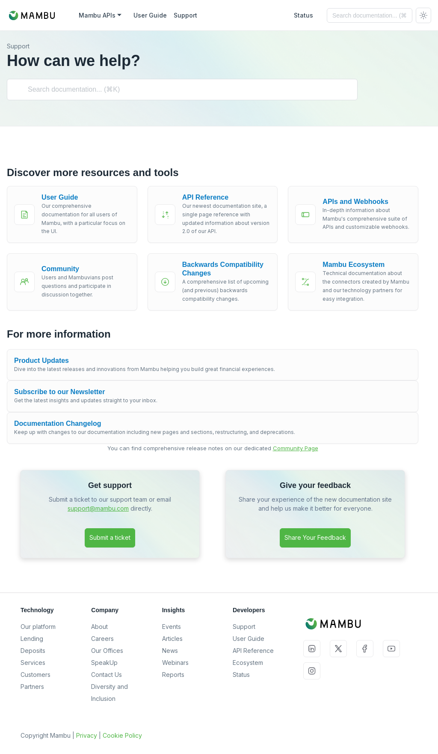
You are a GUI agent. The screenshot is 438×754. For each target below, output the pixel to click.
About (99, 626)
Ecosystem (248, 662)
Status (241, 674)
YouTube (391, 648)
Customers (35, 674)
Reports (173, 674)
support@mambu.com (98, 508)
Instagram (311, 670)
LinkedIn (311, 648)
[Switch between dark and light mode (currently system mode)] (423, 15)
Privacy (86, 735)
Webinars (175, 662)
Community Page (295, 448)
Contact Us (106, 674)
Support (244, 626)
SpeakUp (104, 662)
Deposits (33, 650)
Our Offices (107, 650)
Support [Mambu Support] (185, 15)
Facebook (364, 648)
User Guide (248, 638)
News (170, 650)
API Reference (253, 650)
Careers (102, 638)
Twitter (338, 648)
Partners (32, 686)
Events (171, 626)
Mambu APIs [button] (97, 15)
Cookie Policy (122, 735)
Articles (172, 638)
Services (33, 662)
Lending (32, 638)
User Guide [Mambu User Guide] (150, 15)
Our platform (38, 626)
